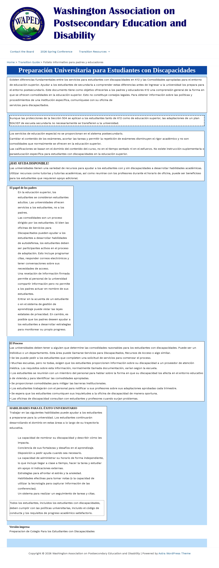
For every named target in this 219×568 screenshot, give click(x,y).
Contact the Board (22, 51)
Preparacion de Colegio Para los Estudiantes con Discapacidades (52, 531)
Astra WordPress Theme (174, 553)
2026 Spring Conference (55, 51)
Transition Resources (91, 52)
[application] (105, 52)
